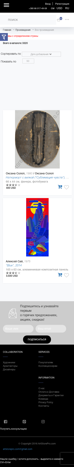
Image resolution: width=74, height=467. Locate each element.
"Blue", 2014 (14, 265)
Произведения (22, 30)
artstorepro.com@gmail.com (17, 449)
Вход (48, 4)
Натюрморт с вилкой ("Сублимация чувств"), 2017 (39, 177)
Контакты (43, 406)
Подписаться (37, 339)
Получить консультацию (13, 428)
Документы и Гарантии (51, 395)
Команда (43, 399)
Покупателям (45, 362)
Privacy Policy (45, 402)
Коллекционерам (47, 366)
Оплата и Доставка (48, 392)
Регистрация (62, 4)
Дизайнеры (9, 369)
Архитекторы (10, 366)
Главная (7, 30)
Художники (9, 362)
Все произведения (44, 30)
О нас (41, 388)
